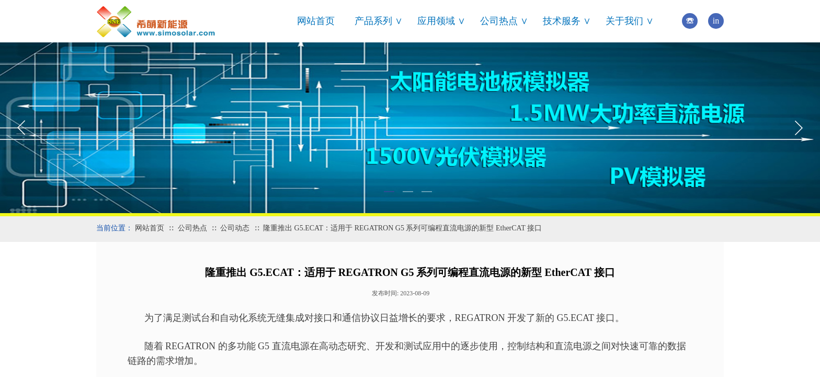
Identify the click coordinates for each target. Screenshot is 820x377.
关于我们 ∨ (630, 21)
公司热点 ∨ (504, 21)
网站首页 (316, 21)
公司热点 (192, 228)
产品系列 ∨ (379, 21)
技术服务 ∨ (567, 21)
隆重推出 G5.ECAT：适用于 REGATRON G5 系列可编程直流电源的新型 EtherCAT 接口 (402, 228)
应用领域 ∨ (441, 21)
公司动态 (234, 228)
